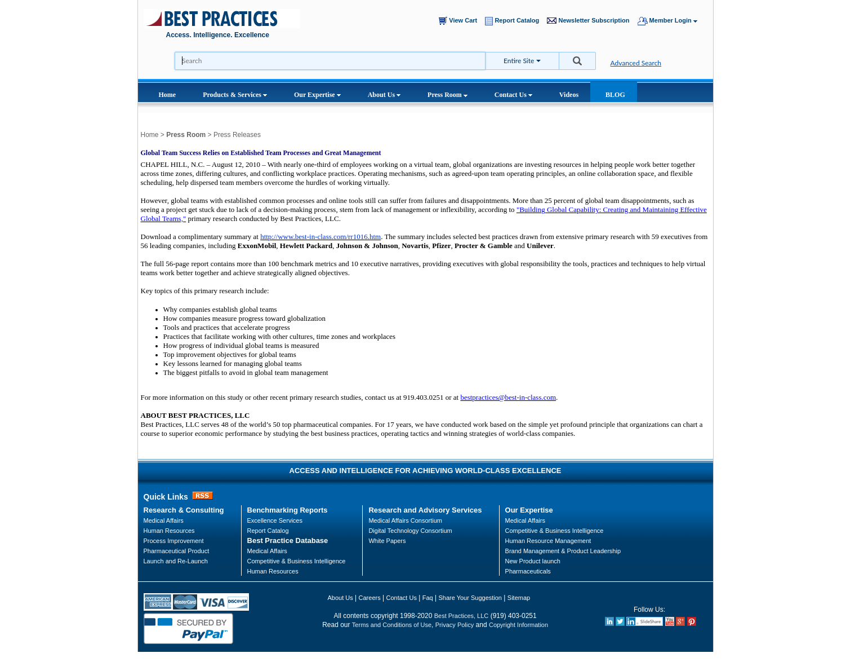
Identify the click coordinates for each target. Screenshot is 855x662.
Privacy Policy (454, 624)
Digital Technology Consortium (410, 530)
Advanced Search (636, 63)
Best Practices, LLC (461, 615)
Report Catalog (514, 21)
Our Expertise (317, 95)
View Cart (460, 21)
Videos (568, 95)
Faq (427, 597)
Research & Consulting (184, 510)
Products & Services (235, 95)
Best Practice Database (287, 540)
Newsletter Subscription (590, 20)
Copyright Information (518, 624)
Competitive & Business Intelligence (296, 561)
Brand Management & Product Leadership (563, 551)
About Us (384, 95)
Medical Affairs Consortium (405, 520)
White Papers (387, 540)
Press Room (447, 95)
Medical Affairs (164, 520)
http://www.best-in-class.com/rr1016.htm (320, 236)
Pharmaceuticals (528, 571)
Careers (370, 597)
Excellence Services (274, 520)
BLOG (615, 95)
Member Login (673, 21)
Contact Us (513, 95)
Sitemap (518, 597)
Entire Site (519, 60)
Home (167, 95)
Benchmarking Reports (287, 510)
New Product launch (532, 561)
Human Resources (273, 571)
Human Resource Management (548, 540)
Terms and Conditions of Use (391, 624)
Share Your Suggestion (470, 597)
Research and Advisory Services (425, 510)
